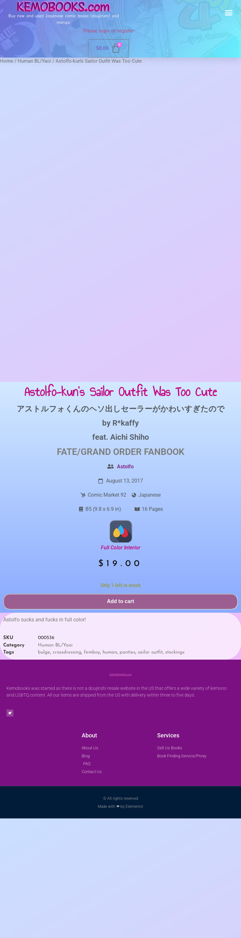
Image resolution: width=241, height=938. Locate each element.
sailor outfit (150, 772)
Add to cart (120, 720)
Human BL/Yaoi (34, 61)
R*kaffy (125, 542)
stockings (174, 772)
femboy (92, 772)
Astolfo (125, 586)
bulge (44, 772)
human (110, 772)
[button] (229, 13)
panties (127, 772)
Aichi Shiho (129, 556)
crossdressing (67, 772)
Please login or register (108, 31)
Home (6, 61)
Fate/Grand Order (99, 571)
